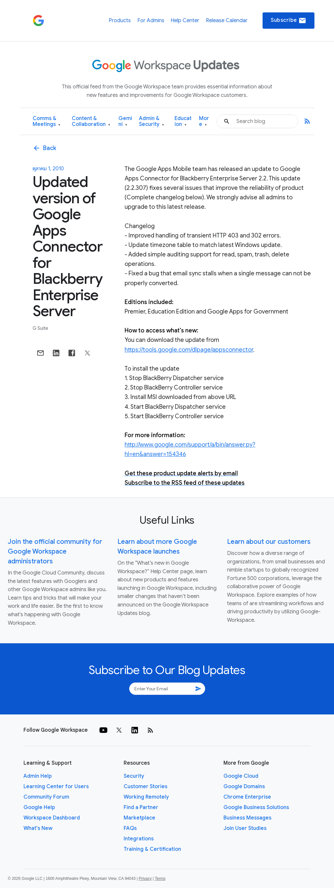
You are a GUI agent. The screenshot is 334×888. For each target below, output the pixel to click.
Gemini (125, 121)
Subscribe (288, 20)
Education (183, 121)
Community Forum (46, 797)
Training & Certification (152, 849)
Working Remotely (146, 797)
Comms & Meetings (46, 121)
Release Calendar (227, 20)
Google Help (39, 807)
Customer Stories (145, 786)
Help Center (185, 20)
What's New (38, 828)
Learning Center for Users (56, 786)
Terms (160, 878)
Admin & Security (151, 121)
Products (120, 20)
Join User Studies (244, 828)
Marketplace (139, 818)
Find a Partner (141, 807)
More (204, 121)
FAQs (130, 828)
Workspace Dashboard (51, 818)
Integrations (139, 838)
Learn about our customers (269, 542)
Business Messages (247, 818)
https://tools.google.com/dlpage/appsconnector (189, 349)
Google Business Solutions (256, 807)
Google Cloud (240, 776)
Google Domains (244, 786)
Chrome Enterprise (247, 797)
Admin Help (37, 776)
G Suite (40, 328)
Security (134, 776)
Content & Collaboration (91, 121)
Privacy (145, 878)
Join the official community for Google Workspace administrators (55, 551)
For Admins (150, 20)
